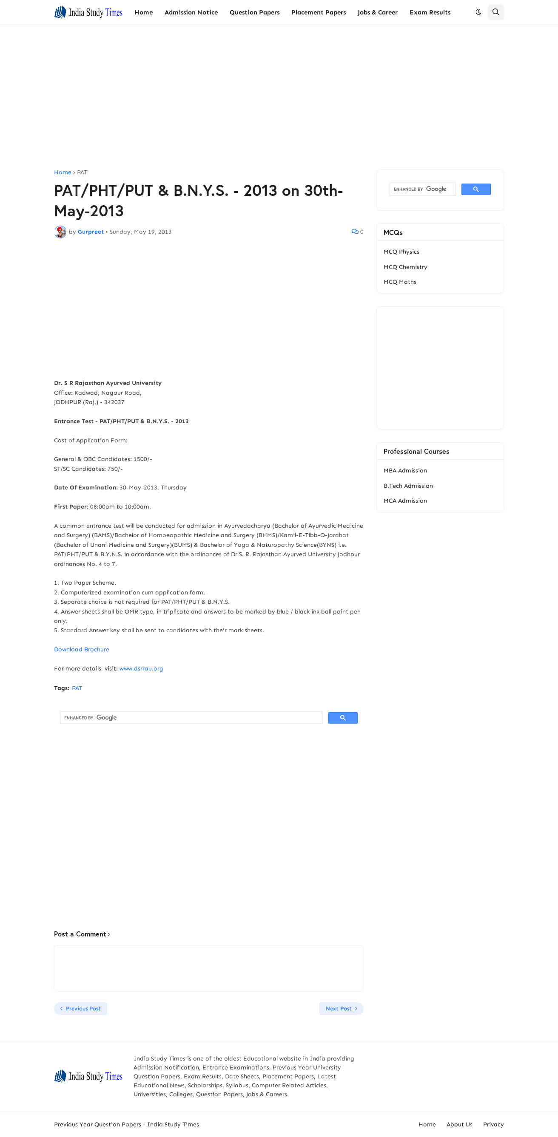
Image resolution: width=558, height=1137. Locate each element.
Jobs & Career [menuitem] (378, 12)
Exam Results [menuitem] (430, 12)
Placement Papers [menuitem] (318, 12)
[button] (478, 12)
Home (62, 172)
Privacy (493, 1124)
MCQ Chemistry (405, 267)
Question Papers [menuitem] (254, 12)
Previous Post (83, 1008)
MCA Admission (405, 500)
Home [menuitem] (143, 12)
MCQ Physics (401, 251)
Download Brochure (81, 649)
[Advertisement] (279, 97)
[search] (190, 718)
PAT (82, 172)
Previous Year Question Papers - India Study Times (126, 1124)
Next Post (339, 1008)
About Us (460, 1124)
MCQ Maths (400, 282)
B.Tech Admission (408, 485)
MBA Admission (405, 470)
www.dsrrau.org (141, 668)
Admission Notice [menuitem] (191, 12)
